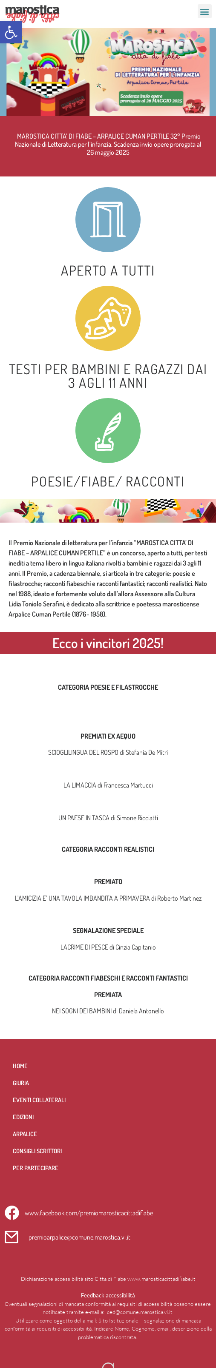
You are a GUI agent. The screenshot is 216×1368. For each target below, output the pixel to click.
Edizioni (23, 1117)
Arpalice (25, 1134)
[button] (11, 32)
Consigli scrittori (37, 1151)
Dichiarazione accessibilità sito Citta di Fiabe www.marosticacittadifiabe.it (108, 1278)
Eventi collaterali (39, 1100)
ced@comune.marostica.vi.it (140, 1311)
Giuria (21, 1082)
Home (20, 1065)
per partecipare (35, 1168)
